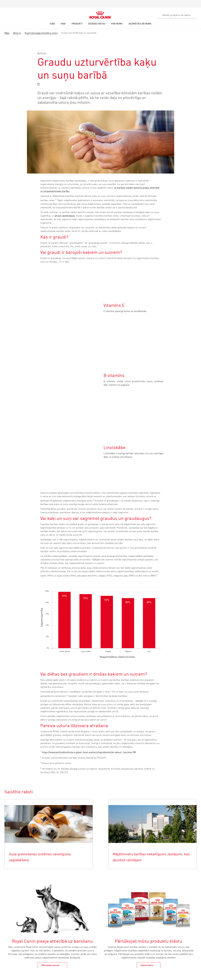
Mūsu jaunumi (139, 908)
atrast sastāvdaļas (65, 215)
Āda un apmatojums (11, 930)
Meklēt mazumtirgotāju (78, 897)
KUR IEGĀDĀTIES (77, 888)
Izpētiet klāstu (146, 827)
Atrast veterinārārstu (78, 893)
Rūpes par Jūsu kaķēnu (13, 904)
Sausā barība (8, 912)
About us (17, 33)
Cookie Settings (7, 871)
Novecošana (8, 919)
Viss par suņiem (42, 908)
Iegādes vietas (12, 879)
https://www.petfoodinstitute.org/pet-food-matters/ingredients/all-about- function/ (87, 614)
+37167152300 (12, 960)
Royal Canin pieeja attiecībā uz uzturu (41, 33)
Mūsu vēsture (139, 893)
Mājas (7, 33)
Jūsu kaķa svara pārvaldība (15, 900)
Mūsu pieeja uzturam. (50, 827)
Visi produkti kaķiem (12, 934)
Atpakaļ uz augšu (186, 879)
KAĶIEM (7, 888)
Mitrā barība (8, 915)
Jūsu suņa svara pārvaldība (47, 900)
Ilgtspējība (137, 897)
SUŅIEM (39, 888)
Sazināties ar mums (37, 960)
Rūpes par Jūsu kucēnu (45, 904)
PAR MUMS (138, 888)
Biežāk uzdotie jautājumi (111, 897)
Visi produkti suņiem (44, 940)
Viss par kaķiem (10, 908)
